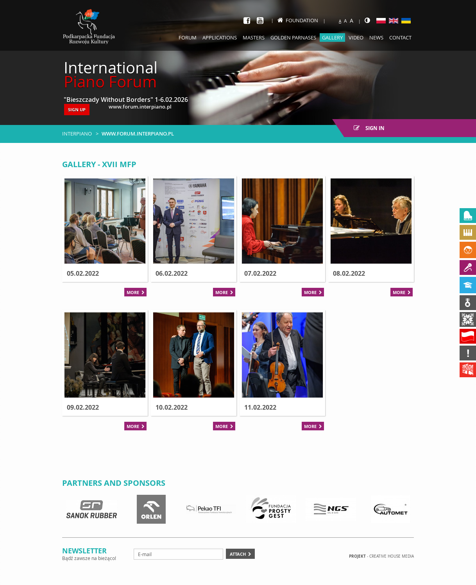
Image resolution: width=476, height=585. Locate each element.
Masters (254, 37)
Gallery (332, 37)
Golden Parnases (293, 37)
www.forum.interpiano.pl (138, 133)
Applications (219, 37)
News (376, 37)
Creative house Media (391, 556)
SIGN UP (77, 109)
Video (356, 37)
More (133, 292)
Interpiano (77, 133)
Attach (238, 554)
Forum (188, 37)
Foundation (297, 20)
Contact (400, 37)
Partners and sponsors (113, 483)
